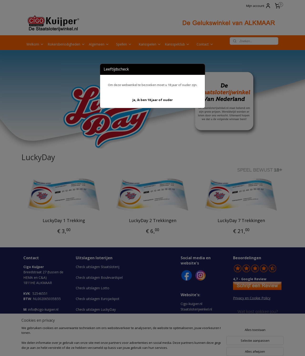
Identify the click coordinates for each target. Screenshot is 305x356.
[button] (152, 100)
